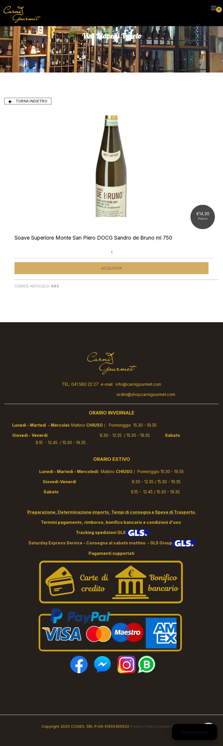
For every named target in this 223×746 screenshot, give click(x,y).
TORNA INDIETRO (27, 101)
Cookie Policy (169, 726)
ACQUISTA (111, 268)
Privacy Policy (143, 726)
